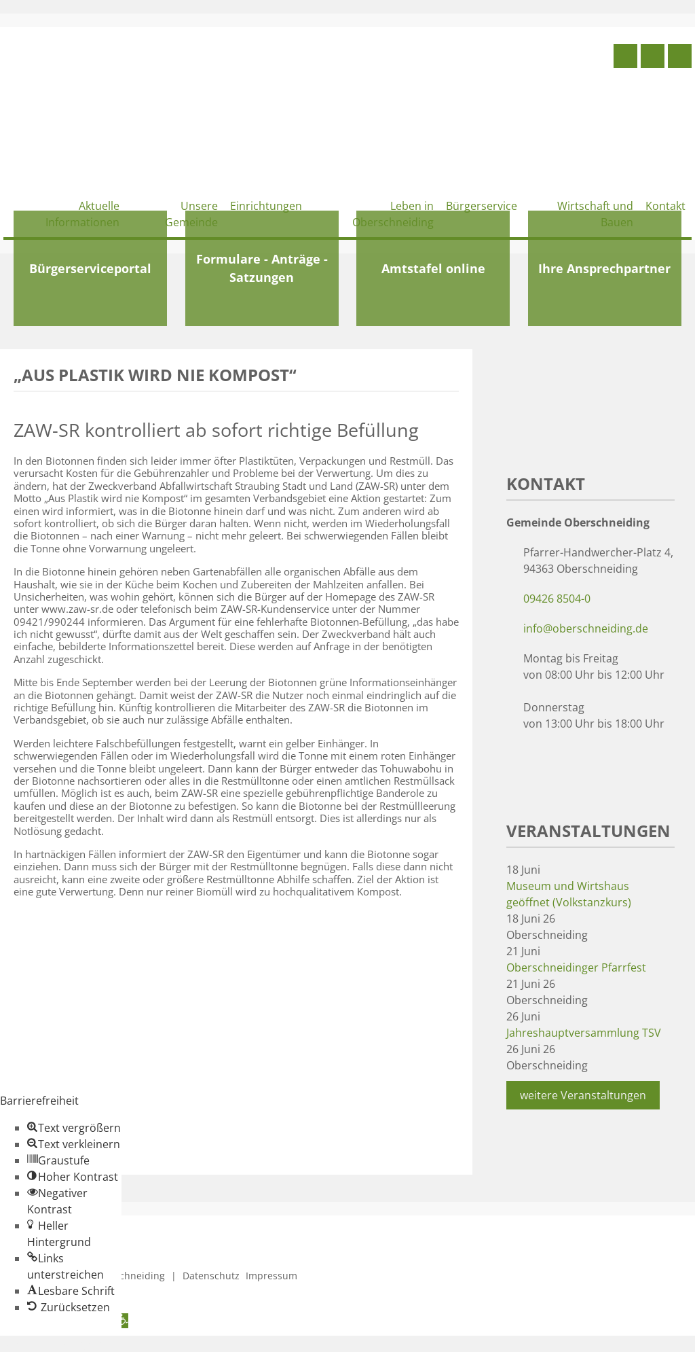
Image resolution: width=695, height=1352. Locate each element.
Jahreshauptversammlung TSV (583, 1032)
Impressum (271, 1275)
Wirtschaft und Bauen (595, 214)
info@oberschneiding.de (585, 628)
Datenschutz (211, 1275)
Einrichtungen (266, 205)
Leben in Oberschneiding (393, 214)
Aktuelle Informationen (82, 214)
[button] (74, 1127)
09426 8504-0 (556, 598)
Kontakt (665, 205)
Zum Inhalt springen (51, 1343)
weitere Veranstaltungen (583, 1095)
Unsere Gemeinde (191, 214)
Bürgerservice (481, 205)
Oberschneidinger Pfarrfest (576, 967)
